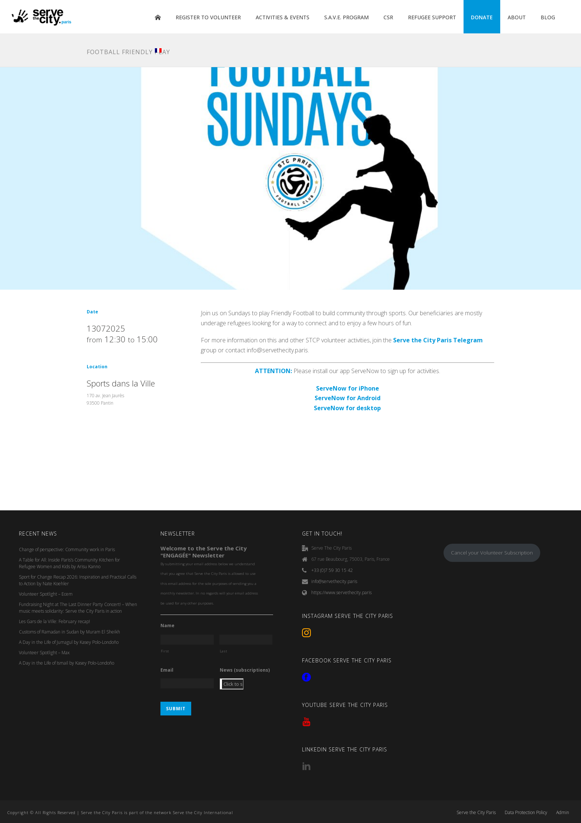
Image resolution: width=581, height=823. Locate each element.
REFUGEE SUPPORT (432, 17)
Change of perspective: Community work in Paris (67, 549)
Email (166, 670)
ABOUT (517, 17)
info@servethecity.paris (334, 581)
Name (167, 626)
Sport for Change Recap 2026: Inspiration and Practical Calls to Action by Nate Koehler (77, 580)
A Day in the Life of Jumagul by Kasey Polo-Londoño (69, 642)
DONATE (482, 17)
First (165, 651)
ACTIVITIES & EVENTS (282, 17)
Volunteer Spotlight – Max (44, 652)
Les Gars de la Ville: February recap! (54, 621)
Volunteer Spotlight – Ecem (46, 594)
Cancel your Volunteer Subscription (492, 552)
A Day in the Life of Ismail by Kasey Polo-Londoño (66, 663)
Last (224, 651)
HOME (158, 17)
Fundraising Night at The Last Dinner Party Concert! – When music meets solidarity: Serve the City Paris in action (78, 607)
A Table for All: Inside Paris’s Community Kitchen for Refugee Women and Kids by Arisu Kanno (69, 563)
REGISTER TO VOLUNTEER (208, 17)
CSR (388, 17)
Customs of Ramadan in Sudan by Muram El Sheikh (69, 632)
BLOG (548, 17)
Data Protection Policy (526, 813)
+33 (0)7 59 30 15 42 (332, 570)
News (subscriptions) (245, 670)
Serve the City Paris (476, 813)
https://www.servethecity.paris (341, 592)
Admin (562, 813)
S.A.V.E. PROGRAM (346, 17)
